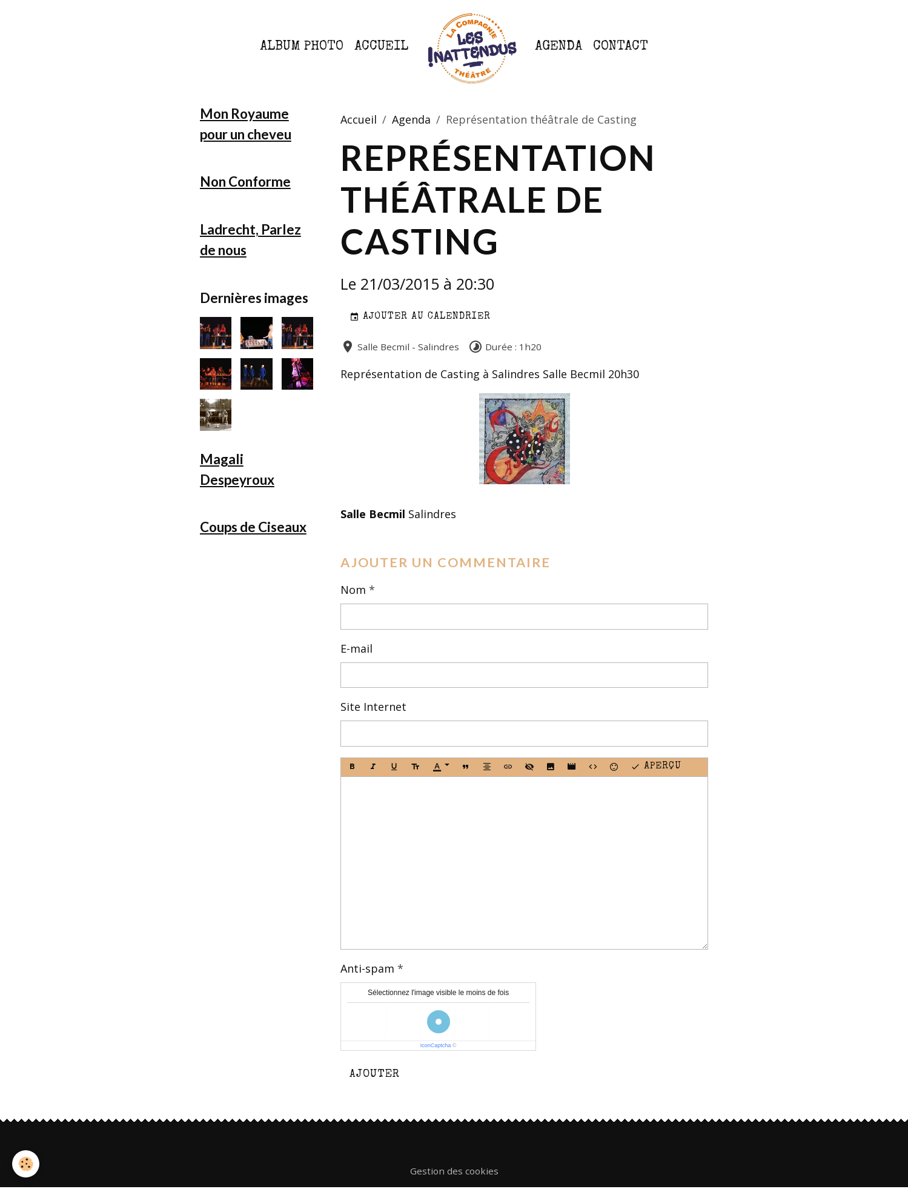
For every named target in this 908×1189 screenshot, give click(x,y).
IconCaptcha (435, 1045)
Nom (353, 589)
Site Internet (373, 706)
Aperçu (656, 767)
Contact (620, 47)
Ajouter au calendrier (420, 317)
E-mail (356, 648)
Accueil (381, 47)
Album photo (301, 47)
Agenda (558, 47)
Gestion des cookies (454, 1171)
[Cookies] (25, 1163)
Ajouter (375, 1074)
